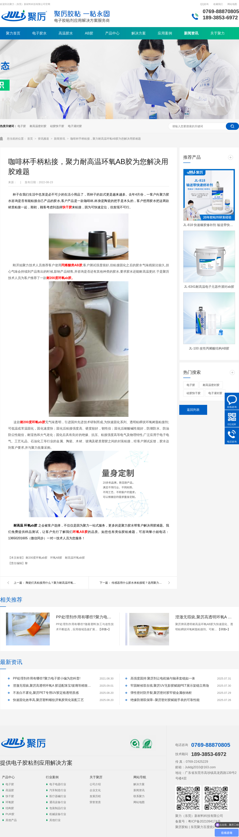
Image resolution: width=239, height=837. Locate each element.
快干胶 (10, 796)
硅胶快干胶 (57, 126)
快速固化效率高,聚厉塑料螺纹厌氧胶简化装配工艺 (48, 700)
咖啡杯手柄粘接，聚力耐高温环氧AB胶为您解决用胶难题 (105, 138)
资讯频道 (44, 138)
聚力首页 (13, 33)
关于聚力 (217, 33)
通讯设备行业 (57, 802)
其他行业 (55, 820)
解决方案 (138, 33)
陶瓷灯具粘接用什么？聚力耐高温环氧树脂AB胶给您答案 (51, 582)
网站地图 (232, 4)
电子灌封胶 (75, 126)
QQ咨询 (204, 4)
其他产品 (11, 820)
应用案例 (165, 33)
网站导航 (139, 777)
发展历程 (95, 796)
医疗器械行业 (57, 796)
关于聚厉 (96, 777)
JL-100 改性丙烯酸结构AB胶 (209, 348)
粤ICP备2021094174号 (204, 821)
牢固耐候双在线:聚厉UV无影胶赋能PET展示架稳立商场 (169, 685)
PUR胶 (10, 814)
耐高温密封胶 (38, 126)
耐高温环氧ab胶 (75, 557)
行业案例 (52, 777)
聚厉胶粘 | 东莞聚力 (189, 827)
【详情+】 (104, 629)
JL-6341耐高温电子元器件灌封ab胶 (209, 286)
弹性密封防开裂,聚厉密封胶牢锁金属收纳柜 (161, 692)
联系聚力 (139, 796)
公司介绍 (95, 784)
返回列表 (193, 409)
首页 (30, 138)
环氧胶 (10, 802)
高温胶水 (66, 33)
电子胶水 (39, 33)
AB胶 (89, 33)
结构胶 (10, 808)
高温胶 (10, 790)
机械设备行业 (57, 814)
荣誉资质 (95, 802)
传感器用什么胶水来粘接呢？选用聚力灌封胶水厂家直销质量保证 (137, 582)
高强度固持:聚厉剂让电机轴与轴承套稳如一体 (162, 678)
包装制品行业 (57, 808)
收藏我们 (218, 4)
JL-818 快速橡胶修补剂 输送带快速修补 (209, 225)
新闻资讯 (191, 33)
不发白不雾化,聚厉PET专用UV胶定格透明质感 (46, 692)
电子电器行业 (57, 784)
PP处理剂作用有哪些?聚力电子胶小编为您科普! (85, 617)
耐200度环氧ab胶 (37, 557)
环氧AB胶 (56, 557)
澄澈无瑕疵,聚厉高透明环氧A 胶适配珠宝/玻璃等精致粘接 (204, 617)
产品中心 (112, 33)
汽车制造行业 (57, 790)
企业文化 (95, 790)
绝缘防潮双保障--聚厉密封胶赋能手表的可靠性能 (165, 700)
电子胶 (22, 126)
